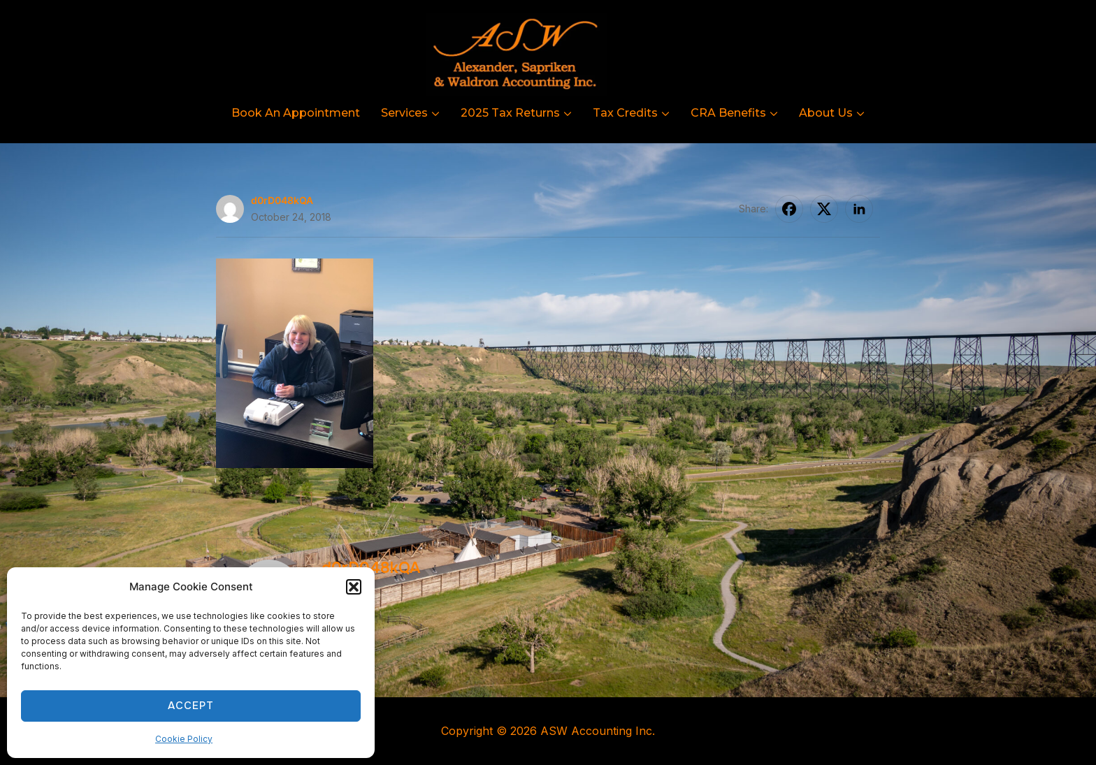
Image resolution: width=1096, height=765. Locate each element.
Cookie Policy (183, 739)
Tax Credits (625, 112)
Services (404, 112)
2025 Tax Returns (510, 112)
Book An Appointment (295, 112)
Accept (191, 706)
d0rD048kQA (282, 200)
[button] (354, 587)
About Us (826, 112)
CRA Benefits (728, 112)
